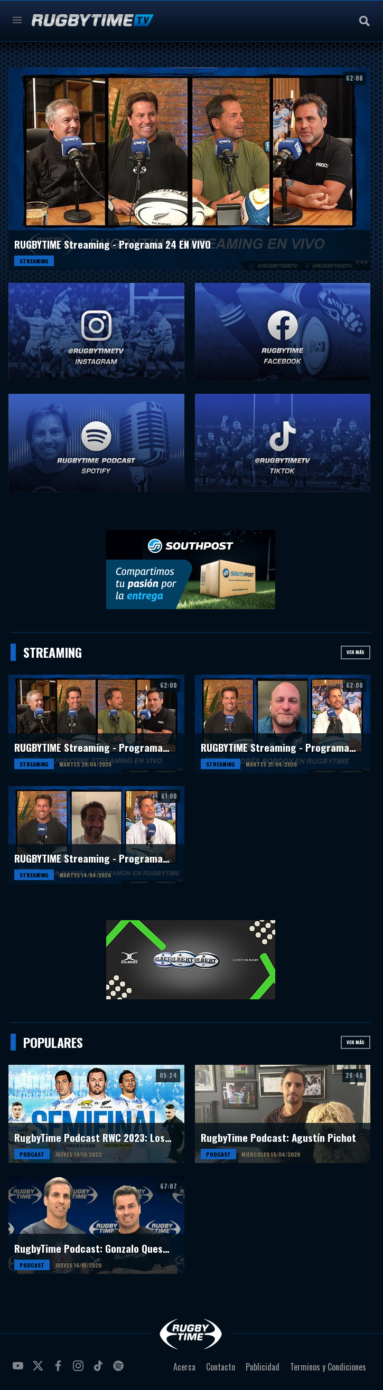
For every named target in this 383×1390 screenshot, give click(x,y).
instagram (80, 1369)
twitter (39, 1369)
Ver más (356, 652)
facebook (60, 1369)
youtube (19, 1369)
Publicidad (262, 1366)
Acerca (184, 1366)
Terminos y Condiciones (328, 1366)
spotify (120, 1369)
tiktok (100, 1369)
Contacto (220, 1366)
